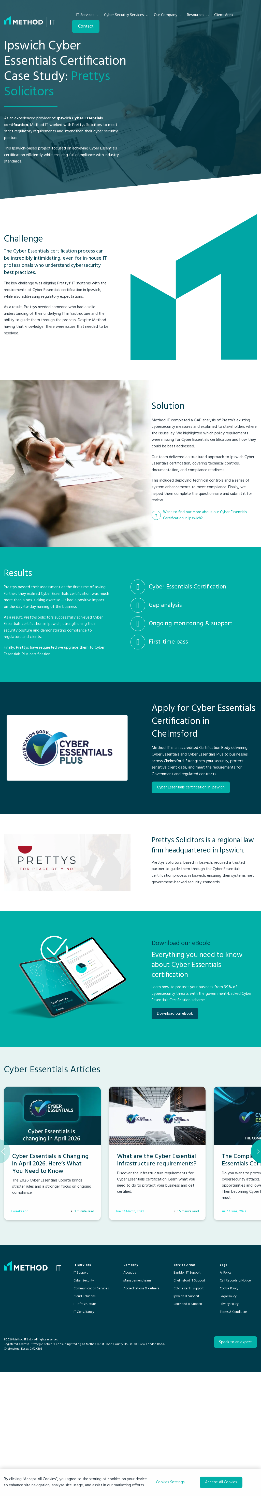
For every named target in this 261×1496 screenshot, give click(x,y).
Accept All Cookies (221, 1482)
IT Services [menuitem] (85, 15)
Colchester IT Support (188, 1404)
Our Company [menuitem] (165, 15)
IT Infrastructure (85, 1420)
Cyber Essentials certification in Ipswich (191, 845)
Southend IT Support (187, 1420)
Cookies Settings (170, 1482)
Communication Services (91, 1404)
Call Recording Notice (235, 1396)
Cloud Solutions (84, 1412)
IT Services (82, 1381)
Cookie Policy (229, 1404)
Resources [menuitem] (195, 15)
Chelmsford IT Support (189, 1396)
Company (130, 1381)
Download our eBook (175, 1110)
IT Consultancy (84, 1427)
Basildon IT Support (186, 1388)
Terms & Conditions (233, 1427)
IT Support (81, 1388)
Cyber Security (84, 1396)
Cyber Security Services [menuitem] (124, 15)
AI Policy (225, 1388)
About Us (129, 1388)
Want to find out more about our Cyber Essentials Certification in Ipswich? (205, 534)
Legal (224, 1381)
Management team (137, 1396)
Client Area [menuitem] (223, 15)
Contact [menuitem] (86, 26)
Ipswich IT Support (186, 1412)
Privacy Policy (229, 1420)
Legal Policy (228, 1412)
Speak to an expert (235, 1458)
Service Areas (184, 1381)
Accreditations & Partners (141, 1404)
